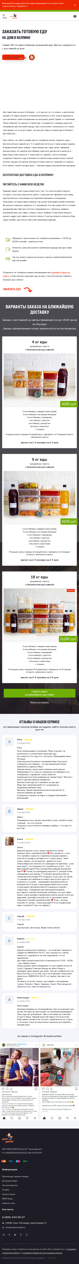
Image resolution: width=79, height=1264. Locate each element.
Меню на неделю (39, 702)
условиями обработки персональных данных (42, 1253)
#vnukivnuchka (52, 1036)
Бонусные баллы (9, 1181)
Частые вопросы (9, 1185)
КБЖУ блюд (7, 1199)
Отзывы (5, 1190)
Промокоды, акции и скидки (15, 1176)
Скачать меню (8, 1194)
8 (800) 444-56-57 (13, 1217)
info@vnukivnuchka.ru (15, 1227)
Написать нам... (9, 1203)
